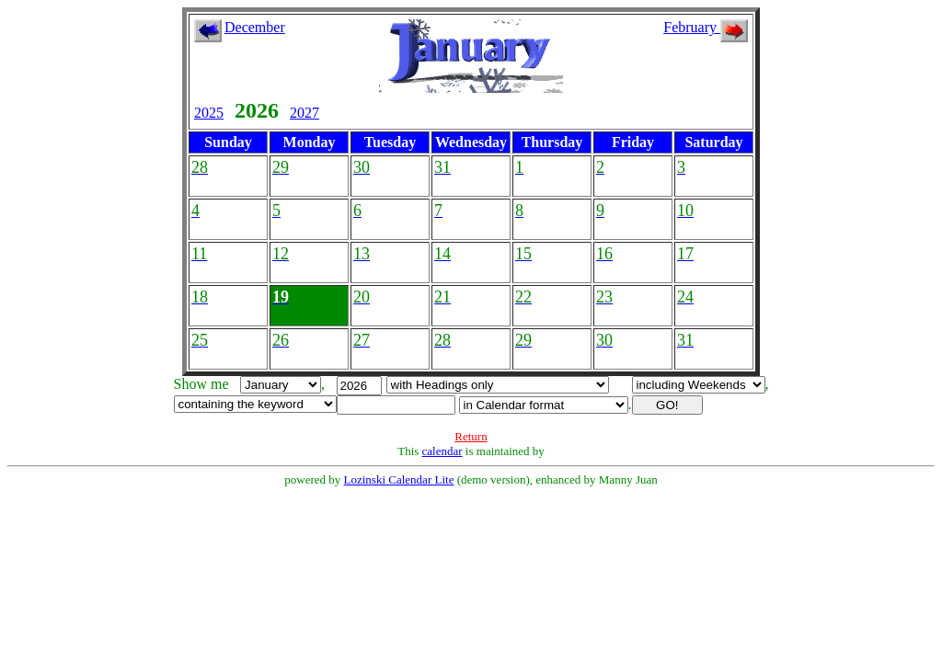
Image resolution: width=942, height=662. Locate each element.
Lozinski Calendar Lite (399, 479)
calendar (442, 451)
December (254, 27)
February (705, 27)
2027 (304, 112)
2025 (209, 112)
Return (470, 436)
